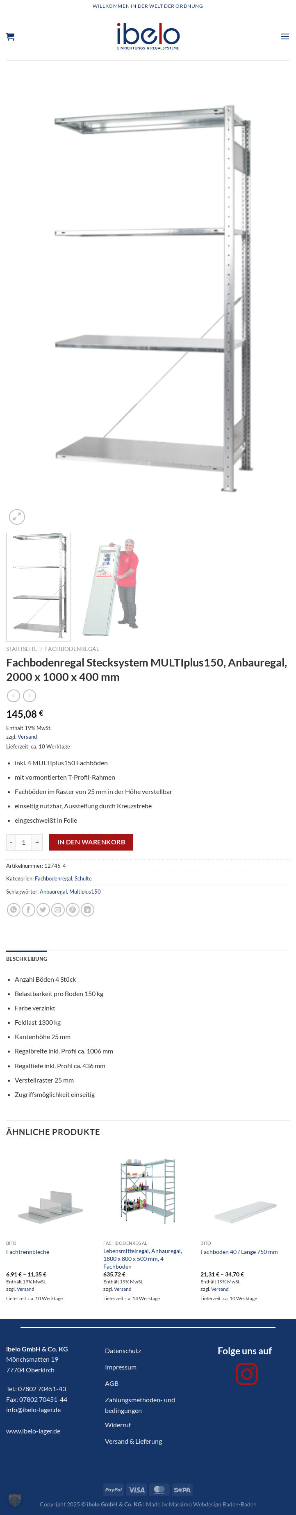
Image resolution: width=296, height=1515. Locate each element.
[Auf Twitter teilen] (43, 910)
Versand (27, 736)
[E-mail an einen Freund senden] (58, 910)
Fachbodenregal (72, 649)
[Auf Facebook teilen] (28, 910)
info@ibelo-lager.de (33, 1409)
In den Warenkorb (91, 842)
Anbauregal (53, 891)
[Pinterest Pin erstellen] (73, 910)
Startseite (21, 649)
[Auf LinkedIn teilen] (87, 910)
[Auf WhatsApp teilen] (13, 910)
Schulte (83, 878)
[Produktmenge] (24, 842)
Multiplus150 (85, 891)
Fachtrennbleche (27, 1251)
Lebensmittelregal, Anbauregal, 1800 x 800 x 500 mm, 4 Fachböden (142, 1258)
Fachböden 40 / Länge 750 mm (239, 1251)
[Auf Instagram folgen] (247, 1376)
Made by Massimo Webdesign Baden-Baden (201, 1504)
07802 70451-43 (42, 1388)
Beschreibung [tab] (26, 958)
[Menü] (285, 36)
